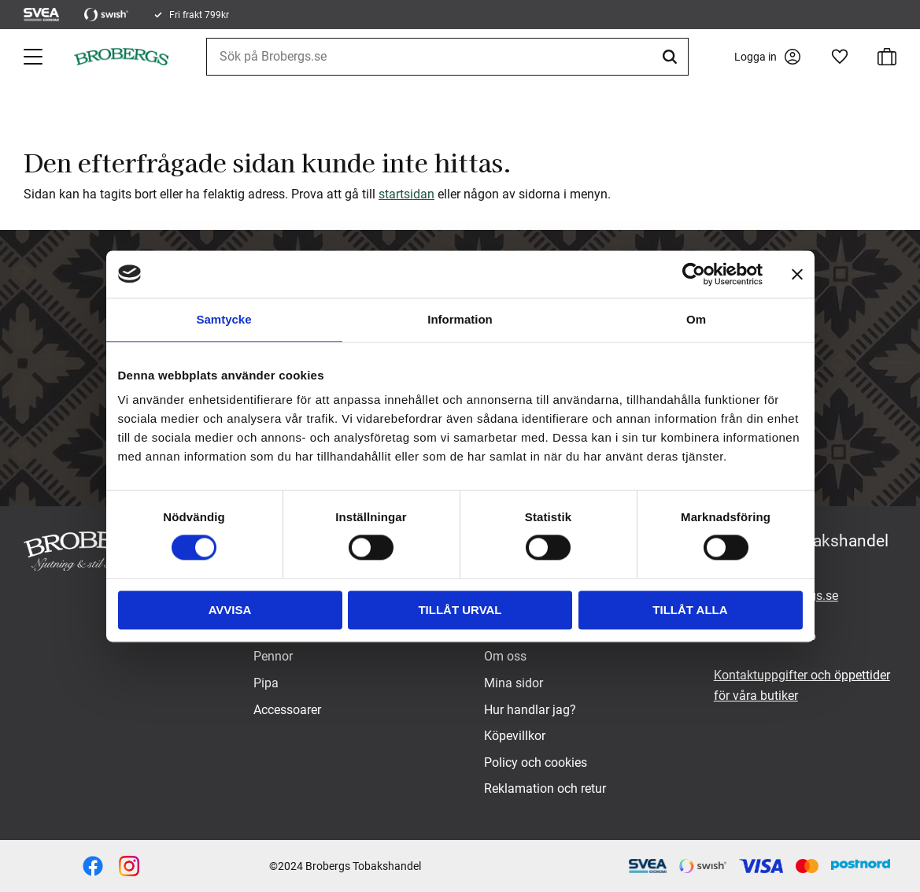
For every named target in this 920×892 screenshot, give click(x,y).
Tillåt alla (689, 609)
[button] (35, 57)
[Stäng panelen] (797, 273)
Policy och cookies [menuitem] (535, 762)
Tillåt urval (459, 609)
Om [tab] (696, 319)
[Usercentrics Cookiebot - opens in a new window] (694, 274)
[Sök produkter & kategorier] (447, 57)
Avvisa (230, 609)
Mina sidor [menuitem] (513, 682)
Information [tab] (460, 319)
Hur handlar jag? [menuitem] (530, 709)
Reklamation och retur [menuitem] (545, 788)
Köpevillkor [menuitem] (514, 735)
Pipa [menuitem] (266, 682)
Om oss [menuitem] (505, 656)
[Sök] (672, 57)
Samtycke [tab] (223, 319)
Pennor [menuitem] (273, 656)
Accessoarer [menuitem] (287, 709)
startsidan (406, 194)
